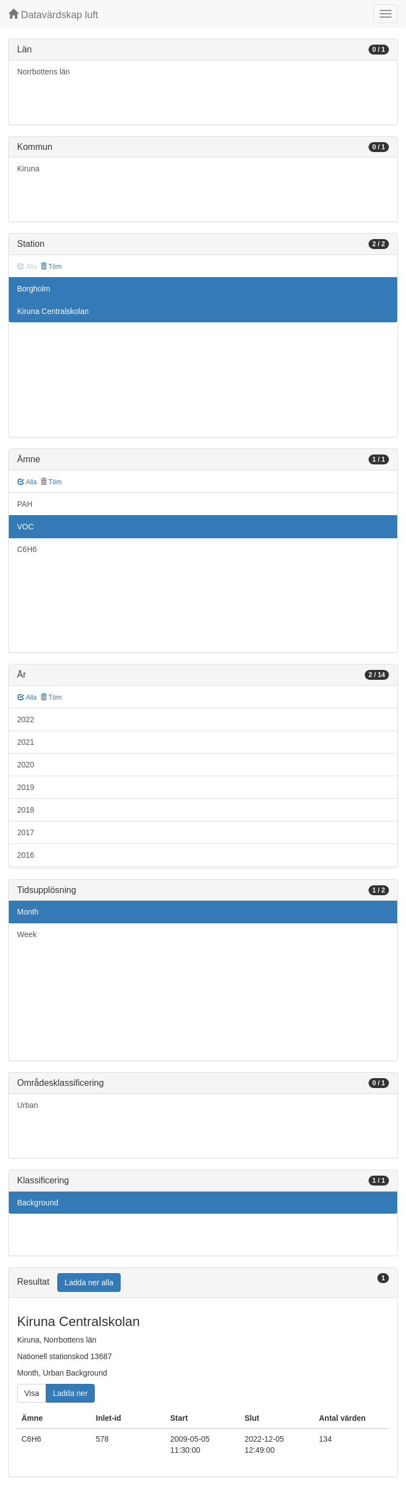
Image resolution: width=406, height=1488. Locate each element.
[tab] (203, 1283)
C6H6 (27, 549)
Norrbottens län (43, 71)
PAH (25, 504)
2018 (25, 809)
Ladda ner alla (88, 1282)
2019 (25, 787)
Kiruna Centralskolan (53, 311)
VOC (25, 526)
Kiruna (28, 168)
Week (27, 934)
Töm (51, 266)
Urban (27, 1105)
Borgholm (33, 288)
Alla (27, 482)
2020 (25, 764)
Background (37, 1202)
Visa (31, 1393)
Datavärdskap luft (53, 14)
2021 (25, 742)
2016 (25, 855)
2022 (25, 719)
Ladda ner (70, 1393)
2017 (25, 832)
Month (28, 911)
